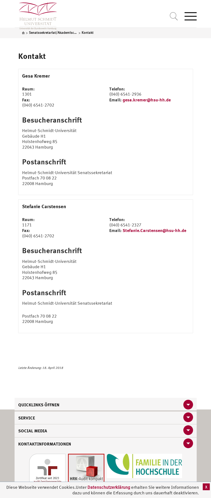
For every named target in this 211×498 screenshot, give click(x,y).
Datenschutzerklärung (108, 487)
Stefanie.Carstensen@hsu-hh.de (154, 230)
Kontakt (32, 56)
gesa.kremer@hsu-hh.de (147, 99)
